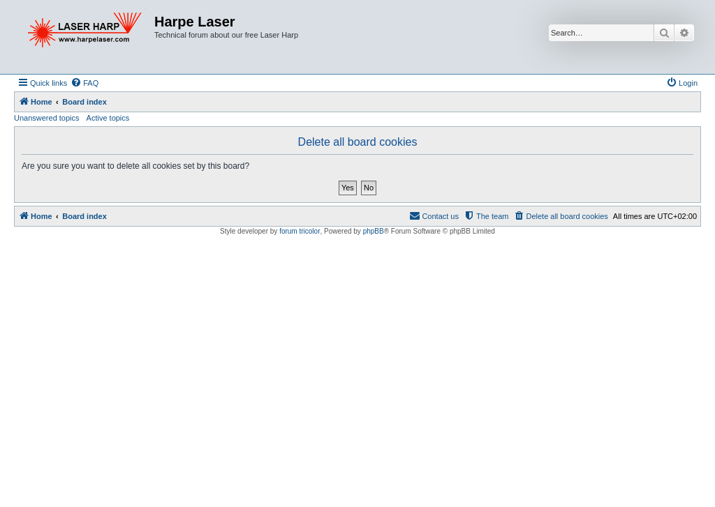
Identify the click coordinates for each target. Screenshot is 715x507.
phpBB (373, 231)
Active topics (108, 118)
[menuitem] (84, 83)
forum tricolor (299, 231)
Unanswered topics (47, 118)
